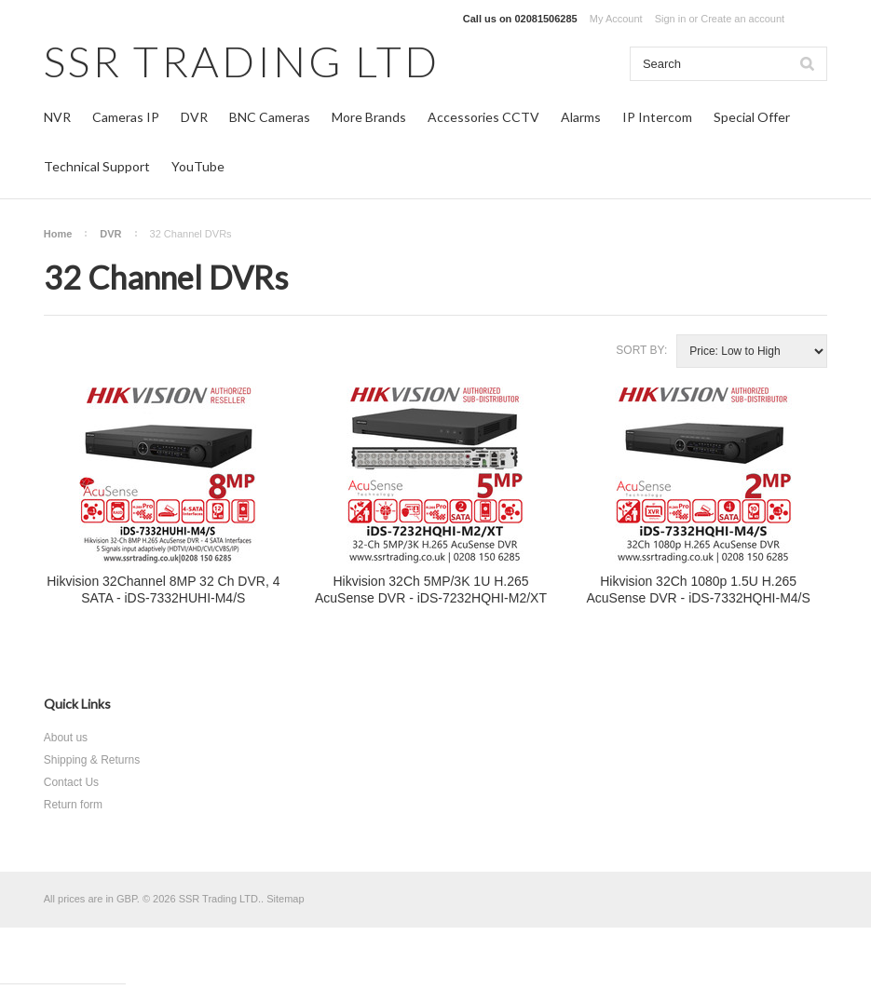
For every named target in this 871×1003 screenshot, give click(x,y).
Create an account (742, 18)
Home (58, 233)
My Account (616, 18)
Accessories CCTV (483, 117)
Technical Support (97, 166)
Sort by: (641, 350)
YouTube (198, 166)
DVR (194, 117)
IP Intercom (657, 117)
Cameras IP (125, 117)
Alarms (581, 117)
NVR (57, 117)
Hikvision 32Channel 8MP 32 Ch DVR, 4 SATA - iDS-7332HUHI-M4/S (163, 589)
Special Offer (752, 117)
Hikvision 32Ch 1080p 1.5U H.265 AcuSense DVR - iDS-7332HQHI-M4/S (698, 589)
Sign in (671, 18)
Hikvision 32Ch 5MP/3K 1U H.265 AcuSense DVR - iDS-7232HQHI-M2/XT (431, 589)
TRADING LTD (242, 61)
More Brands (369, 117)
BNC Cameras (269, 117)
